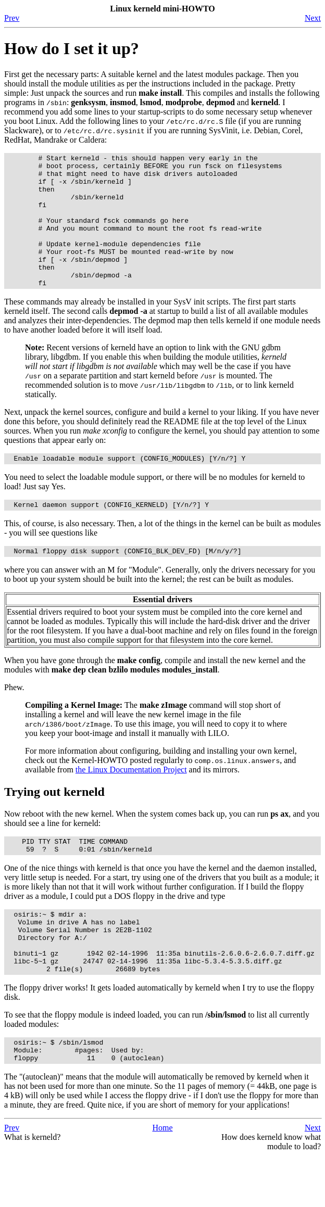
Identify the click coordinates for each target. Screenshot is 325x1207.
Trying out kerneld (54, 823)
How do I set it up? (71, 48)
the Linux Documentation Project (131, 800)
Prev (11, 18)
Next (313, 18)
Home (162, 1179)
